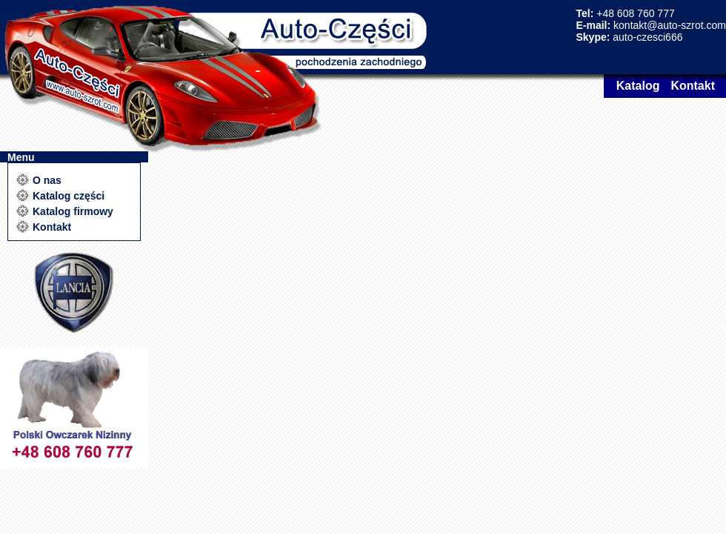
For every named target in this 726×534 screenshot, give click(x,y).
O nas (47, 180)
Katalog (638, 85)
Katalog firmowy (73, 211)
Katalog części (68, 196)
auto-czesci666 (647, 37)
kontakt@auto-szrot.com (669, 25)
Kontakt (692, 85)
